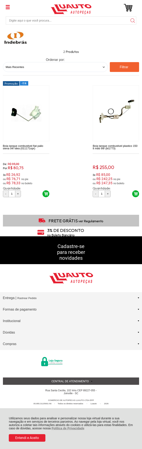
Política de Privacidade (67, 428)
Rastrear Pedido (27, 298)
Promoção (11, 84)
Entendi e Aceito (27, 438)
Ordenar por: (55, 59)
